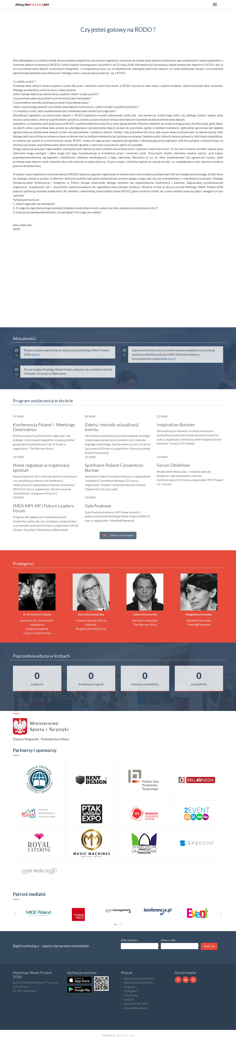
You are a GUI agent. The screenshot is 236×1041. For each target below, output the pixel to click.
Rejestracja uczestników (139, 978)
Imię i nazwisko (129, 940)
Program (129, 986)
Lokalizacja (131, 995)
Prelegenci (130, 991)
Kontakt (129, 999)
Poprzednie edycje (135, 1008)
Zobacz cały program (118, 535)
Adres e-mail (168, 940)
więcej (35, 354)
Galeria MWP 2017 (136, 1003)
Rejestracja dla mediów (138, 982)
